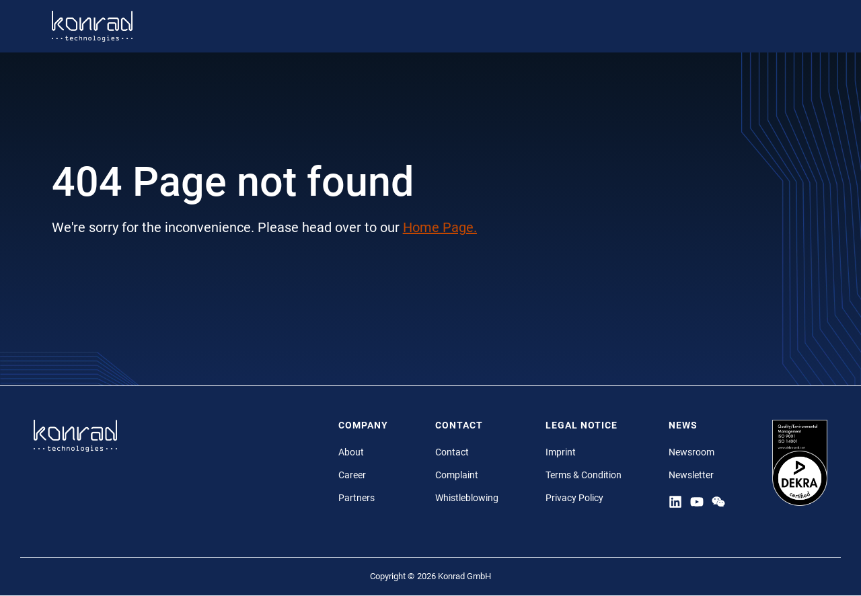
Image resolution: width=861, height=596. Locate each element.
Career (352, 475)
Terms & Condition (584, 475)
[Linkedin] (675, 501)
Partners (356, 497)
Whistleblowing (466, 497)
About (351, 452)
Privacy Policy (574, 497)
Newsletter (691, 475)
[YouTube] (697, 501)
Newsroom (691, 452)
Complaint (456, 475)
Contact (452, 452)
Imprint (561, 452)
